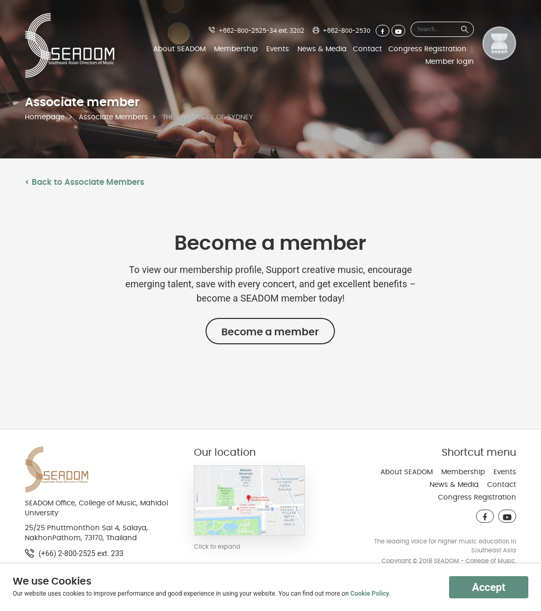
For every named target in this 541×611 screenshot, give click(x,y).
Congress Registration (427, 49)
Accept (488, 587)
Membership (236, 49)
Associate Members (113, 117)
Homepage (44, 117)
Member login (449, 61)
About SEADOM (179, 49)
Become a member (270, 332)
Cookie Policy (369, 593)
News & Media (322, 49)
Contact (367, 49)
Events (277, 49)
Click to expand (217, 546)
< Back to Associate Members (84, 182)
